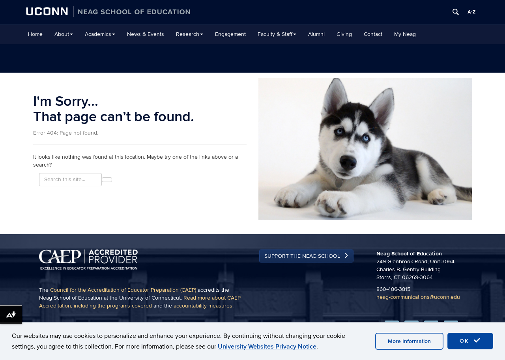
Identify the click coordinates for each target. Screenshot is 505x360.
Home (35, 34)
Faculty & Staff (277, 34)
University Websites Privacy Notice (267, 347)
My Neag (405, 34)
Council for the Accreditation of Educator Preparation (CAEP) (123, 290)
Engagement (230, 34)
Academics (100, 34)
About (63, 34)
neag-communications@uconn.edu (418, 297)
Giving (344, 34)
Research (189, 34)
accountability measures (203, 305)
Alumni (316, 34)
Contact (373, 34)
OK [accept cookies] (470, 340)
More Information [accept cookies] (409, 341)
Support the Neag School (302, 256)
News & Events (145, 34)
